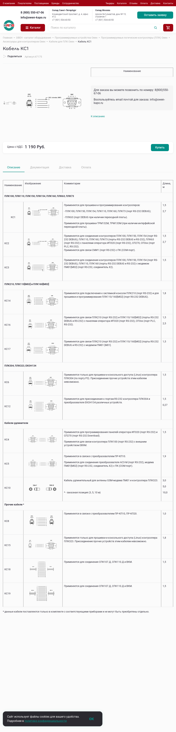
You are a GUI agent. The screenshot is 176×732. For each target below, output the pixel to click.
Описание (13, 167)
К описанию (98, 116)
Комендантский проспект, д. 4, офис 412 (70, 15)
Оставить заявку (155, 15)
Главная (7, 37)
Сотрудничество (70, 3)
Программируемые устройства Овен (76, 37)
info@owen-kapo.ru (33, 17)
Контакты (168, 3)
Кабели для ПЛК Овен (61, 41)
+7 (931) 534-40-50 (61, 20)
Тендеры (110, 3)
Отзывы (133, 3)
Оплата (144, 3)
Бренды (55, 3)
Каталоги (122, 3)
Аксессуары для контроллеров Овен (24, 41)
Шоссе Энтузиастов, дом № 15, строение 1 (110, 15)
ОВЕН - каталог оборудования (33, 37)
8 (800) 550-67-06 (32, 12)
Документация (39, 167)
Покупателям (24, 3)
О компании (9, 3)
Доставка (155, 3)
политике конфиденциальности (46, 721)
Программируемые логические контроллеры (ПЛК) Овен (134, 37)
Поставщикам (41, 3)
